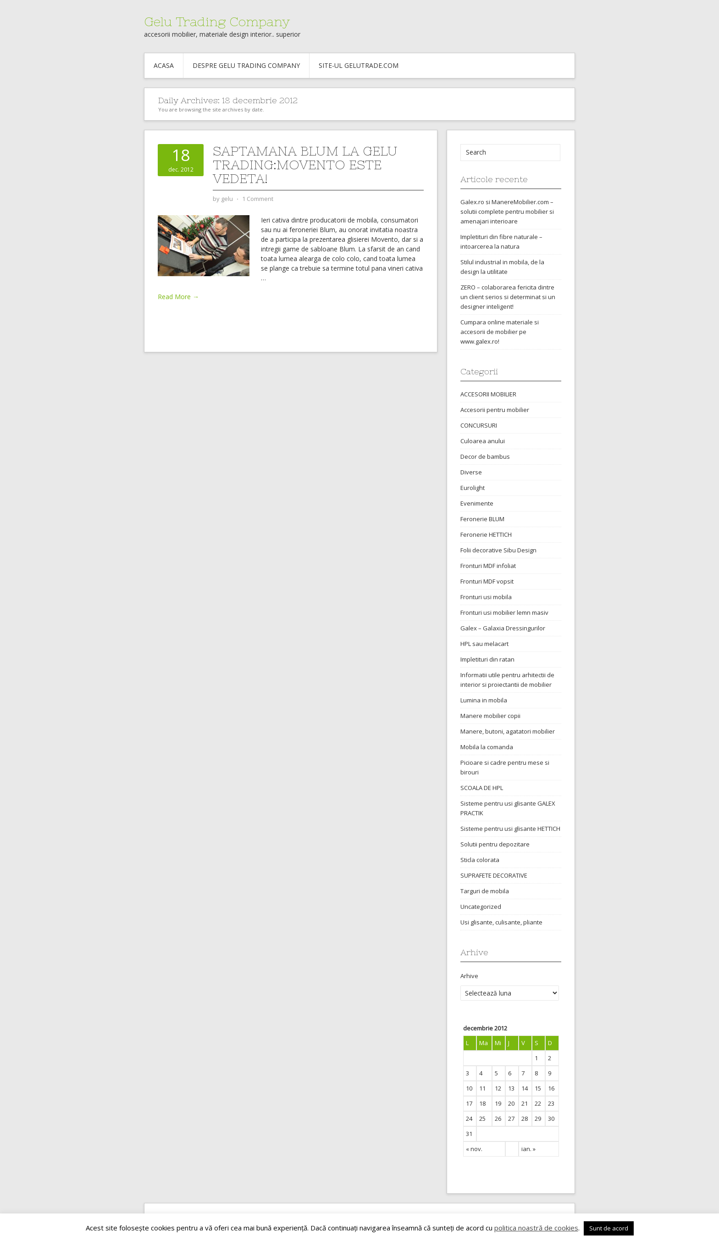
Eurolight (472, 488)
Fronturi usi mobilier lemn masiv (504, 612)
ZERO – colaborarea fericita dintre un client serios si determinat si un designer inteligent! (507, 297)
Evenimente (476, 503)
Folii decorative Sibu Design (498, 550)
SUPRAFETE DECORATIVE (493, 875)
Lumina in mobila (483, 700)
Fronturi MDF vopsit (487, 581)
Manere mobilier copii (490, 716)
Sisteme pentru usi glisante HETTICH (510, 828)
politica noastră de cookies (536, 1227)
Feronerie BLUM (482, 519)
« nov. (474, 1149)
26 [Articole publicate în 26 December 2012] (498, 1118)
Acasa (164, 65)
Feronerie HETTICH (486, 534)
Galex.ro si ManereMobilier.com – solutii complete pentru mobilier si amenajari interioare (507, 211)
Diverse (471, 472)
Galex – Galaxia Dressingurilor (502, 628)
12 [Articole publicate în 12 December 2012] (498, 1088)
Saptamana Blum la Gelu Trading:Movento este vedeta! (305, 165)
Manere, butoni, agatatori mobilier (507, 731)
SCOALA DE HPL (481, 788)
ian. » (528, 1149)
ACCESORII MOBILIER (488, 394)
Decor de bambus (485, 456)
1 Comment (257, 199)
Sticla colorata (479, 860)
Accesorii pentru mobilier (494, 410)
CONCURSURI (478, 425)
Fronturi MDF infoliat (488, 566)
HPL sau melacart (484, 644)
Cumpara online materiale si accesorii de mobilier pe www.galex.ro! (499, 331)
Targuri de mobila (484, 891)
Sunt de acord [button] (608, 1228)
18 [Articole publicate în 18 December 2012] (482, 1103)
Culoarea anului (482, 441)
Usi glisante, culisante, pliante (501, 922)
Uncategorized (480, 906)
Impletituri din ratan (487, 659)
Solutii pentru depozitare (495, 844)
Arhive (469, 976)
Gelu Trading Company (217, 21)
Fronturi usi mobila (486, 597)
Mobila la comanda (486, 747)
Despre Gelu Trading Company (246, 65)
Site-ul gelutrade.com (358, 65)
